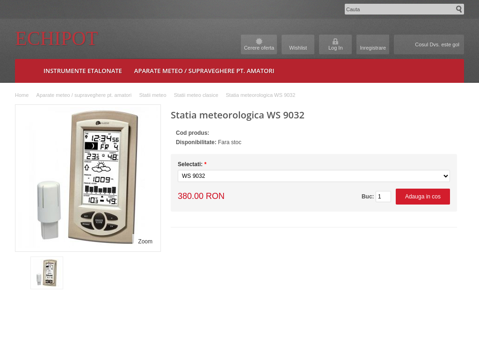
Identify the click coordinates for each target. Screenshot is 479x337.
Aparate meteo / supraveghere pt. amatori (204, 70)
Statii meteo (152, 95)
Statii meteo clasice (196, 95)
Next (153, 273)
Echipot (56, 38)
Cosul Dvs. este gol (437, 44)
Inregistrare (373, 48)
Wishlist (298, 48)
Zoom (145, 241)
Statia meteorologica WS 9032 (261, 95)
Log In (335, 48)
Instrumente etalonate (83, 70)
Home (22, 95)
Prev (22, 273)
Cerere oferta (259, 48)
